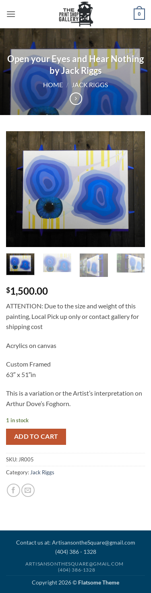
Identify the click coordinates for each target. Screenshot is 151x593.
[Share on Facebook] (13, 490)
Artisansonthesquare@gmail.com (74, 564)
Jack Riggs (90, 84)
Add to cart (36, 436)
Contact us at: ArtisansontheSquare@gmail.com (75, 542)
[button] (11, 14)
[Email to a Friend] (28, 490)
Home (53, 84)
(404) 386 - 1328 (75, 551)
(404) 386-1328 (76, 570)
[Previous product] (76, 98)
